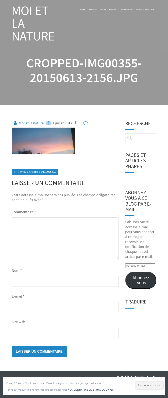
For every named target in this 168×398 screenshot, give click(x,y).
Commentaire (24, 211)
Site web (18, 321)
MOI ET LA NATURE (33, 23)
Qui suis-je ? (83, 10)
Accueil (65, 10)
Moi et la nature (31, 123)
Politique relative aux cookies (90, 389)
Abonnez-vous (140, 280)
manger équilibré (142, 10)
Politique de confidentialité (135, 17)
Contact (101, 10)
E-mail (18, 296)
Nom (17, 270)
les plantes (118, 10)
